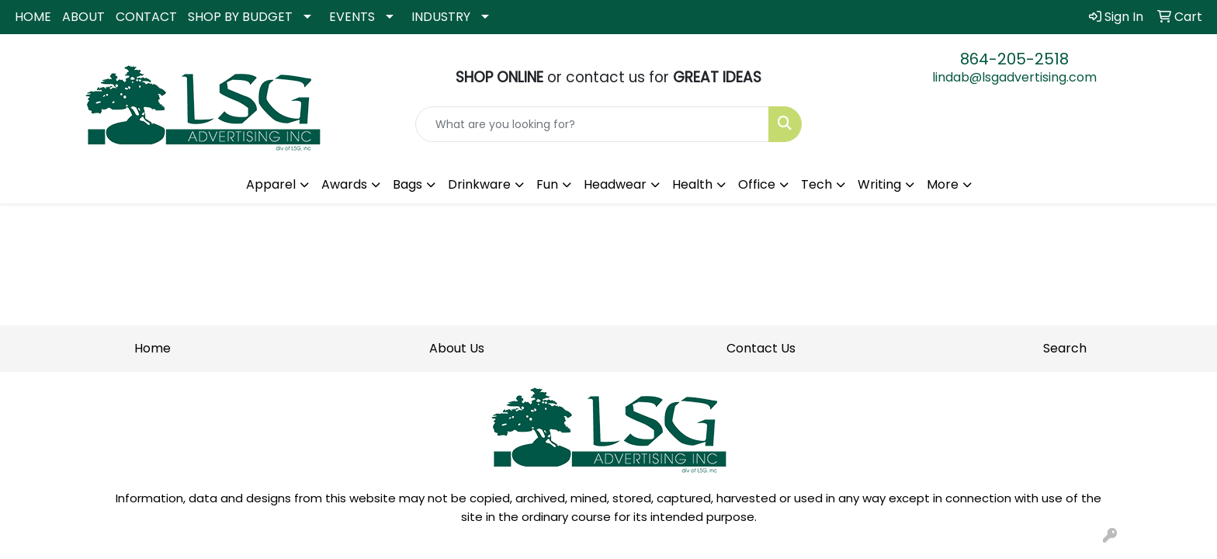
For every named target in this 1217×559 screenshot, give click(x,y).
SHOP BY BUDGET (240, 17)
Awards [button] (344, 184)
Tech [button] (816, 184)
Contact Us (761, 348)
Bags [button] (407, 184)
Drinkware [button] (479, 184)
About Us (456, 348)
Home (152, 348)
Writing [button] (879, 184)
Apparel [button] (271, 184)
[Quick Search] (592, 124)
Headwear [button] (615, 184)
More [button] (943, 184)
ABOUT (83, 17)
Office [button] (756, 184)
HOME (33, 17)
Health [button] (692, 184)
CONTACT (146, 17)
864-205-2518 (1014, 59)
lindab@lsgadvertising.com (1014, 77)
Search (1065, 348)
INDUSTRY (440, 17)
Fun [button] (547, 184)
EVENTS (352, 17)
